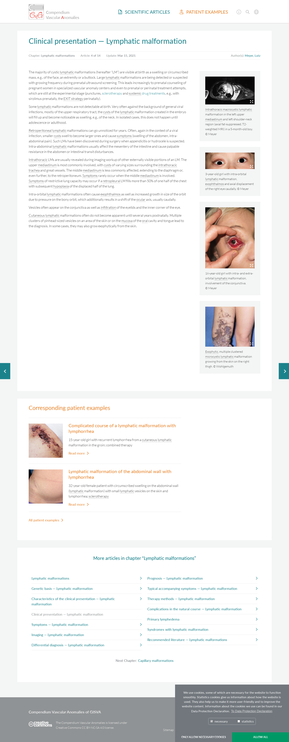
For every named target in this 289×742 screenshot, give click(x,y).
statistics (246, 721)
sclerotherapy (112, 93)
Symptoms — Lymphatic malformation (60, 624)
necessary (219, 721)
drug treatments (153, 93)
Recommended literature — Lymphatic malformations (187, 640)
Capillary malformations (156, 660)
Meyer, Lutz (252, 55)
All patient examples (44, 520)
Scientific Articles (144, 12)
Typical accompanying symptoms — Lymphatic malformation (192, 588)
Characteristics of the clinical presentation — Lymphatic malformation (73, 601)
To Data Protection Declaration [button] (251, 711)
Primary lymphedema (163, 619)
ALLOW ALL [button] (260, 737)
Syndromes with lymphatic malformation (177, 629)
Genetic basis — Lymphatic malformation (62, 588)
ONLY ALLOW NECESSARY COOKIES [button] (203, 737)
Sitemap (168, 730)
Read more (77, 453)
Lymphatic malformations (50, 578)
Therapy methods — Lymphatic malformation (181, 599)
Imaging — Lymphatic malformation (58, 635)
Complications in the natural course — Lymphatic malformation (194, 609)
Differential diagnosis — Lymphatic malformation (68, 645)
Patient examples (204, 12)
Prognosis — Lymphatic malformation (175, 578)
